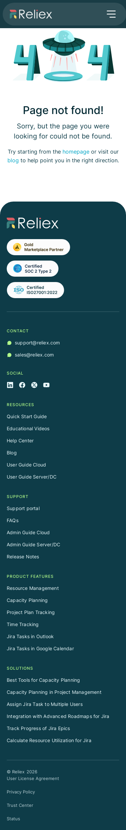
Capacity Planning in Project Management (54, 692)
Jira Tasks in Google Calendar (40, 648)
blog (13, 160)
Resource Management (33, 588)
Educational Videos (28, 428)
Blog (12, 452)
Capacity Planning (27, 600)
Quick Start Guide (27, 416)
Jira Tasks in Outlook (30, 636)
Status (13, 818)
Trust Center (20, 805)
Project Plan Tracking (31, 612)
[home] (29, 14)
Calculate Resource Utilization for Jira (49, 740)
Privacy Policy (21, 791)
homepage (75, 151)
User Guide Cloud (26, 464)
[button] (111, 14)
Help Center (20, 440)
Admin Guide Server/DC (33, 544)
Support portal (23, 508)
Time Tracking (23, 624)
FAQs (12, 520)
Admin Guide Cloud (28, 532)
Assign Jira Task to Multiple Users (45, 704)
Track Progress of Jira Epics (38, 728)
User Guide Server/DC (31, 477)
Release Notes (23, 556)
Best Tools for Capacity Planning (43, 680)
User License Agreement (33, 778)
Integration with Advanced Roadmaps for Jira (58, 716)
